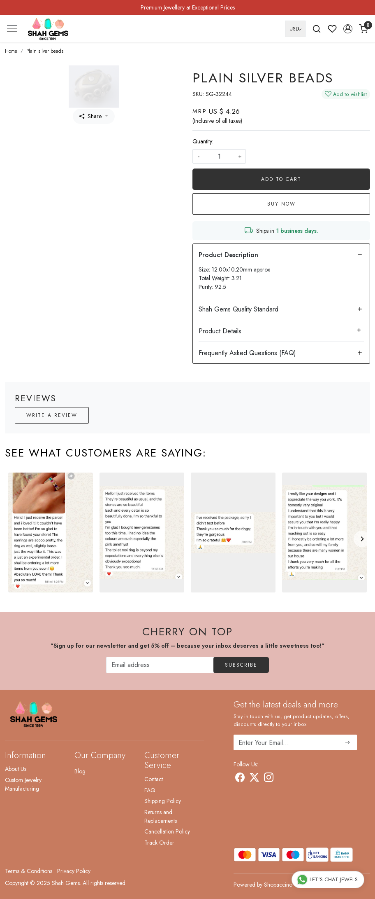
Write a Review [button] (51, 415)
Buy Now (281, 204)
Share (90, 116)
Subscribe (241, 665)
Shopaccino (278, 884)
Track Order (159, 842)
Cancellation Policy (167, 831)
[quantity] (219, 156)
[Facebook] (240, 778)
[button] (348, 28)
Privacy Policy (73, 871)
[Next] (362, 539)
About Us (15, 769)
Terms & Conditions (28, 871)
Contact (153, 779)
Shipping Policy (162, 801)
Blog (80, 771)
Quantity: (202, 141)
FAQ (149, 790)
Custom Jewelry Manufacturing (23, 784)
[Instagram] (268, 778)
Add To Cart (281, 179)
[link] (316, 28)
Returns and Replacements (160, 816)
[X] (254, 778)
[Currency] (295, 29)
